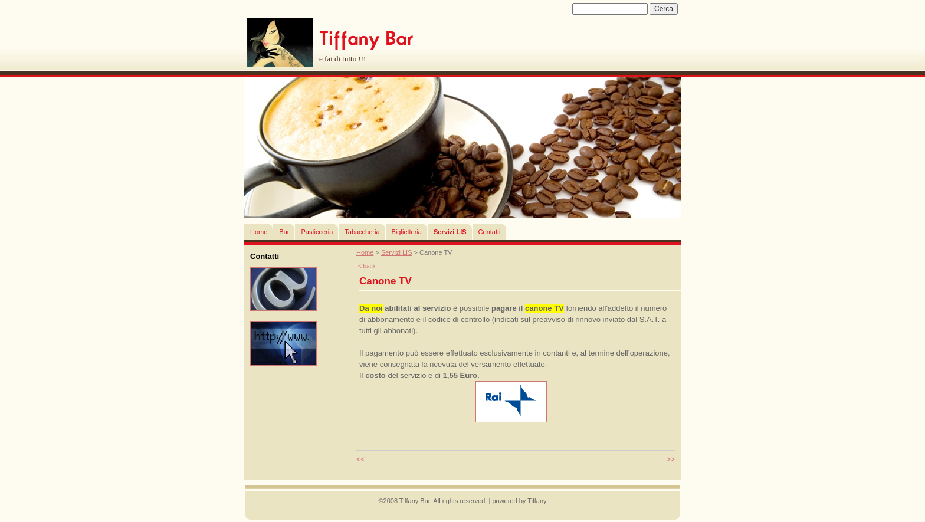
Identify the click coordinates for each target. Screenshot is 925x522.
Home (258, 231)
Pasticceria (317, 231)
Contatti (489, 231)
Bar (284, 231)
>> (671, 459)
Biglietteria (407, 231)
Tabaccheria (362, 231)
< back (367, 266)
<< (360, 459)
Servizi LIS (450, 231)
